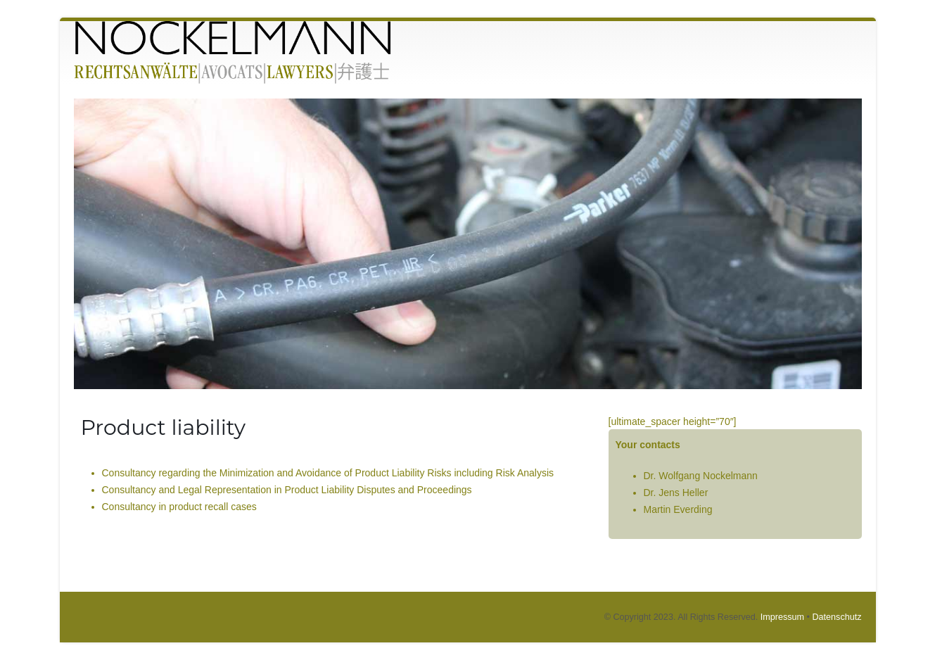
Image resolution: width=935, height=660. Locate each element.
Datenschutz (836, 617)
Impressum (782, 617)
